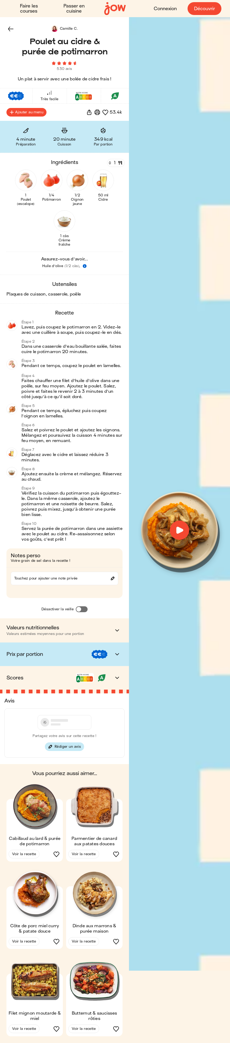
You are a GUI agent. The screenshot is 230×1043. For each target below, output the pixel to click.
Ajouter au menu (26, 112)
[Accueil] (115, 8)
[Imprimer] (97, 112)
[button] (10, 29)
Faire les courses (29, 8)
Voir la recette (24, 854)
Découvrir (204, 8)
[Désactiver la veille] (82, 609)
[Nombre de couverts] (115, 163)
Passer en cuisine (74, 8)
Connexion (165, 8)
